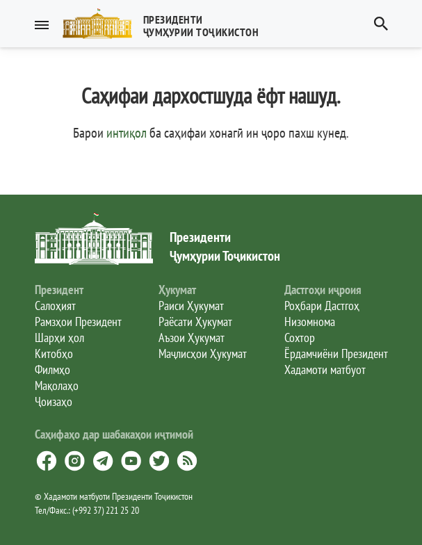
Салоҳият (55, 306)
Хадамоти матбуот (325, 369)
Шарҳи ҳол (59, 337)
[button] (166, 23)
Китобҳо (54, 353)
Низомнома (309, 322)
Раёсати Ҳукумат (195, 322)
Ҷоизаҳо (53, 401)
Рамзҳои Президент (78, 322)
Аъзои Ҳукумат (192, 337)
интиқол (126, 133)
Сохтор (299, 337)
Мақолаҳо (57, 385)
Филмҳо (52, 369)
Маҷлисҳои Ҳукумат (203, 353)
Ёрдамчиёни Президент (336, 353)
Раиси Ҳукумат (191, 306)
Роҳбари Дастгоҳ (321, 306)
